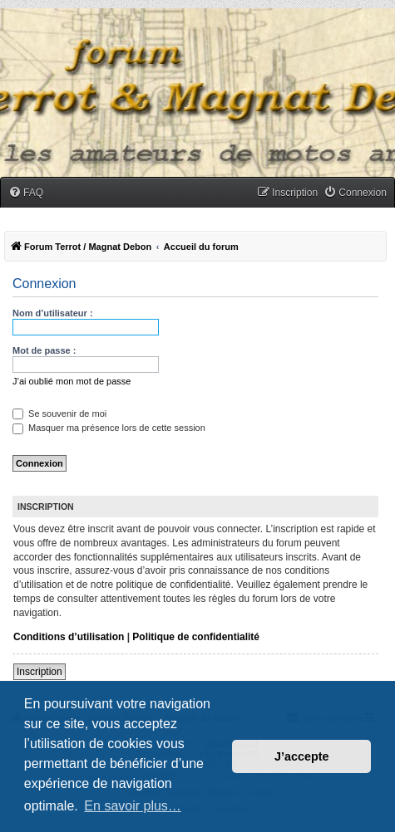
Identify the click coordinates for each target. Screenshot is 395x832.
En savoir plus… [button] (132, 806)
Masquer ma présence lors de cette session (108, 428)
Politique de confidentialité (195, 637)
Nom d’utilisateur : (52, 313)
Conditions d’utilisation (68, 637)
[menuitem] (25, 193)
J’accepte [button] (301, 756)
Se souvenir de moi (59, 413)
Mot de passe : (44, 350)
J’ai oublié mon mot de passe (71, 381)
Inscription (39, 672)
